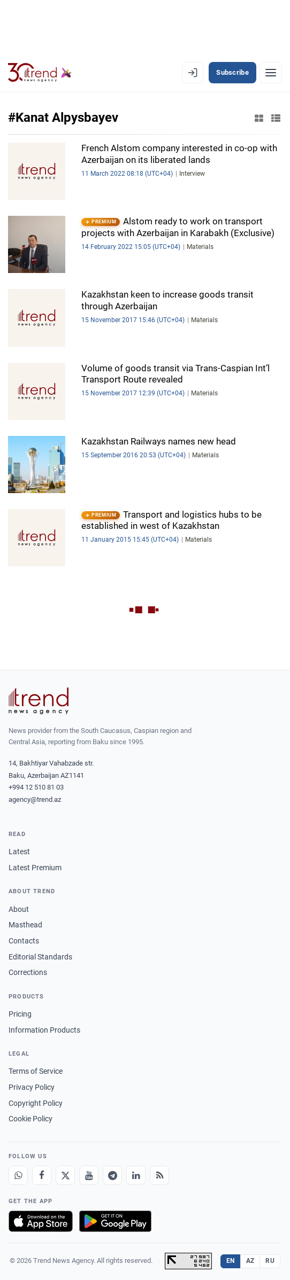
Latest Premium (35, 867)
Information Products (44, 1030)
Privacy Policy (32, 1087)
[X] (65, 1175)
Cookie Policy (30, 1118)
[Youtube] (88, 1175)
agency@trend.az (35, 799)
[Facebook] (41, 1175)
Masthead (25, 924)
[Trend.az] (40, 72)
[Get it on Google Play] (115, 1221)
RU (269, 1261)
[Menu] (271, 72)
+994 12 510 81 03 (36, 787)
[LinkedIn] (136, 1175)
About (19, 909)
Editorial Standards (40, 957)
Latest (19, 851)
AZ (250, 1261)
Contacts (24, 940)
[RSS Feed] (159, 1175)
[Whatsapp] (18, 1175)
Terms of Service (36, 1071)
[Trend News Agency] (38, 701)
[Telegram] (112, 1175)
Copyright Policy (36, 1103)
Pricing (20, 1014)
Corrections (28, 972)
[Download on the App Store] (41, 1221)
